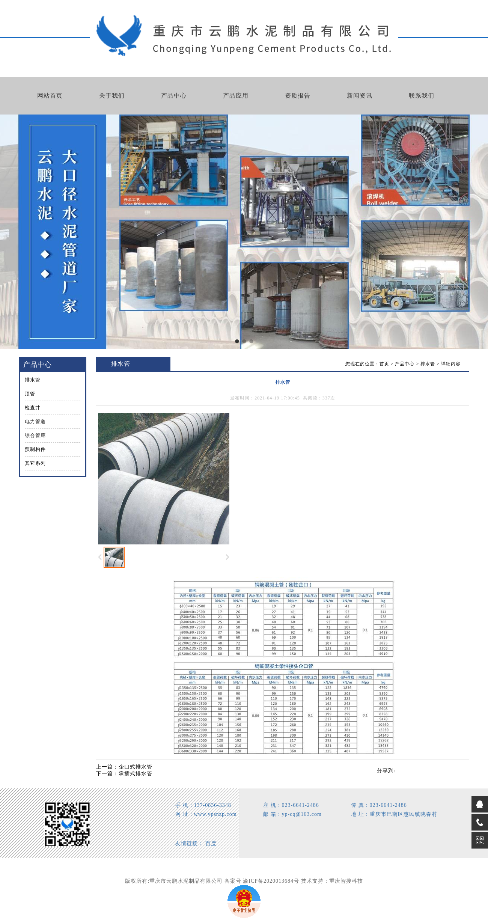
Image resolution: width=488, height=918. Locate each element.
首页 (384, 363)
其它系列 (35, 463)
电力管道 (35, 421)
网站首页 (50, 95)
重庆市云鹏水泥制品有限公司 (186, 881)
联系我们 (421, 95)
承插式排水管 (135, 773)
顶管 (30, 393)
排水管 (33, 380)
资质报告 (297, 95)
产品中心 (174, 95)
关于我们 (112, 95)
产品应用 (236, 95)
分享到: (386, 770)
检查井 (33, 407)
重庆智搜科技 (346, 881)
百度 (211, 843)
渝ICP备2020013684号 (271, 881)
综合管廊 (35, 435)
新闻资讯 (359, 95)
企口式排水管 (135, 767)
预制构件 (35, 449)
